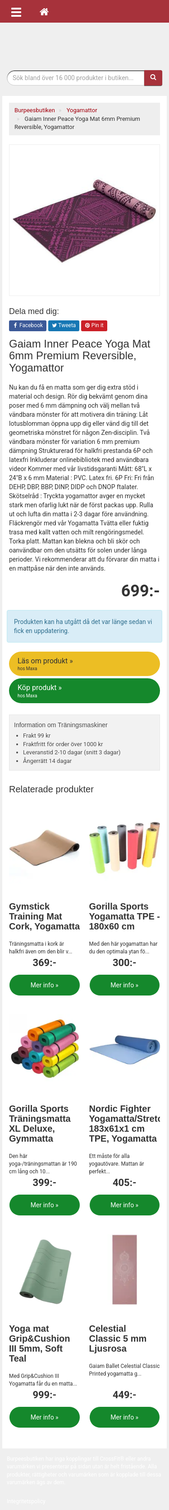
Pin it (94, 325)
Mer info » (45, 985)
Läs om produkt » (85, 664)
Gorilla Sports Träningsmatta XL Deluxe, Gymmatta (40, 1123)
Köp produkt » (85, 691)
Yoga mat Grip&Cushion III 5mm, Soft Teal (39, 1343)
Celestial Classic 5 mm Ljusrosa (118, 1338)
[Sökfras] (76, 78)
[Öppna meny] (16, 11)
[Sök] (153, 78)
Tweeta (64, 325)
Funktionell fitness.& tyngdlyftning (85, 44)
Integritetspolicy (26, 1501)
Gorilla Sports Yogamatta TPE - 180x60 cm (124, 916)
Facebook (28, 325)
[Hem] (44, 11)
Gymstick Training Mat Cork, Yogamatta (44, 916)
